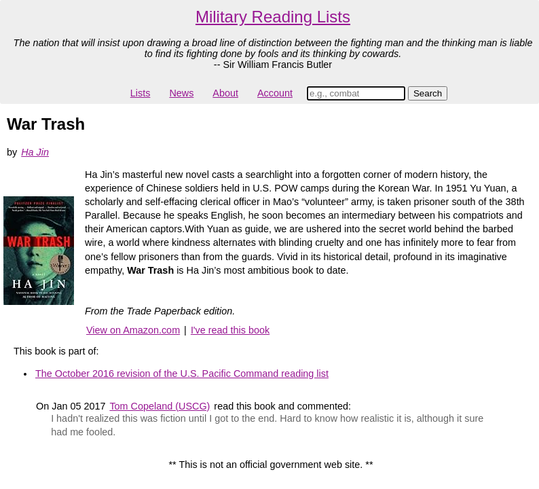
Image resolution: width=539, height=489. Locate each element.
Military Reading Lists (273, 16)
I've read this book (230, 330)
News (181, 93)
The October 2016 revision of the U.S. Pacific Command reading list (182, 373)
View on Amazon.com (133, 330)
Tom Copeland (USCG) (159, 406)
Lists (140, 93)
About (225, 93)
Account (275, 93)
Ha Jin (35, 152)
